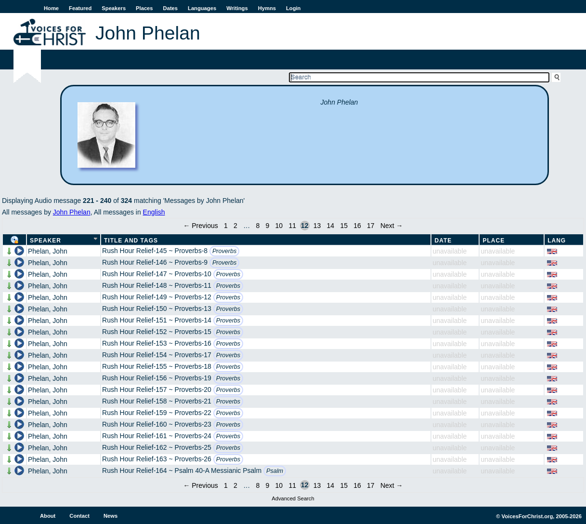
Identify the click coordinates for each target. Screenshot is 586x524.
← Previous (200, 225)
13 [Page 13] (317, 225)
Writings (237, 8)
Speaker (45, 240)
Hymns (267, 8)
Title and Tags (131, 240)
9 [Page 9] (267, 225)
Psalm (274, 471)
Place (493, 240)
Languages (202, 8)
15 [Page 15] (344, 225)
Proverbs (224, 251)
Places (144, 8)
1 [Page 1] (226, 225)
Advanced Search (293, 498)
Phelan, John (47, 251)
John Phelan (72, 212)
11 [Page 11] (292, 225)
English (154, 212)
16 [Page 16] (357, 225)
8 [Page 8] (258, 225)
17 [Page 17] (371, 225)
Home (51, 8)
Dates (170, 8)
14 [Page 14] (331, 225)
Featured (80, 8)
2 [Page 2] (235, 225)
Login (293, 8)
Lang (556, 240)
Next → (391, 225)
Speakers (114, 8)
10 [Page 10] (279, 225)
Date (443, 240)
